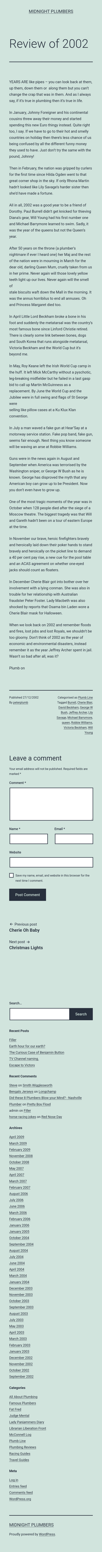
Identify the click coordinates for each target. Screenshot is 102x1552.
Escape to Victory (22, 1065)
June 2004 (17, 1263)
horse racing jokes (22, 1117)
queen (66, 722)
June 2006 (17, 1206)
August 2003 (18, 1314)
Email (59, 829)
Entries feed (18, 1486)
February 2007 (19, 1187)
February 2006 (19, 1219)
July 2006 (16, 1200)
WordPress (47, 1534)
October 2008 (19, 1162)
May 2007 (16, 1168)
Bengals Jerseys (21, 1091)
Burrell (72, 702)
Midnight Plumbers (51, 11)
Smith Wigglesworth (37, 1085)
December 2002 (21, 1358)
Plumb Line (85, 697)
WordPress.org (20, 1499)
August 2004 (18, 1250)
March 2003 (18, 1339)
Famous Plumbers (22, 1403)
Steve (13, 1085)
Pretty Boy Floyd (39, 1104)
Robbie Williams (81, 722)
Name (14, 829)
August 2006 (18, 1194)
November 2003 (21, 1295)
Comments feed (21, 1492)
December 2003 (21, 1288)
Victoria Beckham (75, 727)
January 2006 (19, 1225)
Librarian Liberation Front (27, 1428)
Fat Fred (15, 1409)
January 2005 (19, 1231)
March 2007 (18, 1181)
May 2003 (16, 1326)
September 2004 (21, 1244)
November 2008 (21, 1156)
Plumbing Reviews (22, 1447)
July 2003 (16, 1320)
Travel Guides (19, 1460)
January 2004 (19, 1282)
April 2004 (16, 1269)
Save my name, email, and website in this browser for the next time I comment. (52, 878)
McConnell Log (20, 1435)
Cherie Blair (84, 702)
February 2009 (19, 1150)
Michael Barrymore (80, 717)
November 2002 (21, 1364)
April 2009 (16, 1137)
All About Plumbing (23, 1397)
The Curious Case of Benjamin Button (36, 1052)
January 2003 (19, 1351)
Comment (17, 783)
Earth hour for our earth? (27, 1046)
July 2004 (16, 1257)
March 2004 (18, 1276)
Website (15, 852)
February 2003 (19, 1345)
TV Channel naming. (24, 1059)
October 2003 (19, 1301)
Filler (12, 1040)
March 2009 (18, 1143)
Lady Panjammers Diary (26, 1422)
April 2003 (16, 1332)
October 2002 (19, 1370)
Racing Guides (19, 1454)
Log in (13, 1480)
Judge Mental (19, 1416)
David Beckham (68, 707)
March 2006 (18, 1213)
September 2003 (21, 1307)
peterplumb (20, 702)
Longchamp (47, 1091)
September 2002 (21, 1376)
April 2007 (16, 1175)
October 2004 (19, 1238)
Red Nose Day (51, 1117)
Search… (15, 1003)
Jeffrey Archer (78, 712)
